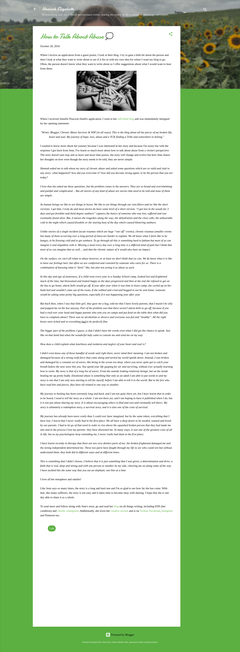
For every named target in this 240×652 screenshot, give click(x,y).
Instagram (167, 510)
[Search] (205, 10)
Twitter (144, 510)
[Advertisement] (195, 82)
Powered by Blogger (120, 634)
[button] (170, 35)
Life (52, 528)
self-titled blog (126, 118)
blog (116, 506)
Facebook (154, 510)
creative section (119, 510)
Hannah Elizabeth (58, 9)
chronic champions (68, 510)
